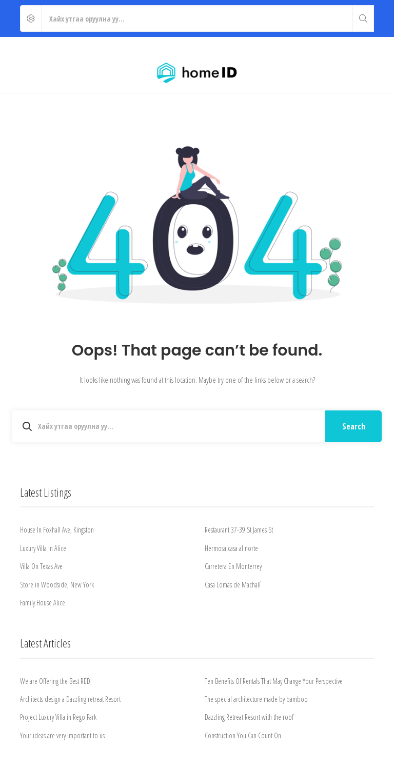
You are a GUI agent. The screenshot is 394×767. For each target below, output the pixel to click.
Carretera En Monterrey (233, 566)
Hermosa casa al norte (231, 548)
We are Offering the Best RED (55, 681)
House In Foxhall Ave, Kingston (57, 530)
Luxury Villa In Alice (43, 548)
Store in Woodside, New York (57, 584)
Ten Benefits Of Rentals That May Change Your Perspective (274, 681)
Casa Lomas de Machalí (233, 584)
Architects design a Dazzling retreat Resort (70, 699)
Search (353, 426)
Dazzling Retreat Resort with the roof (249, 717)
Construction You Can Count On (243, 735)
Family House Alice (42, 602)
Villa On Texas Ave (41, 566)
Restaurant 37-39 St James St (239, 530)
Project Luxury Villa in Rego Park (58, 717)
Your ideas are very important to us (62, 735)
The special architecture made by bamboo (256, 699)
